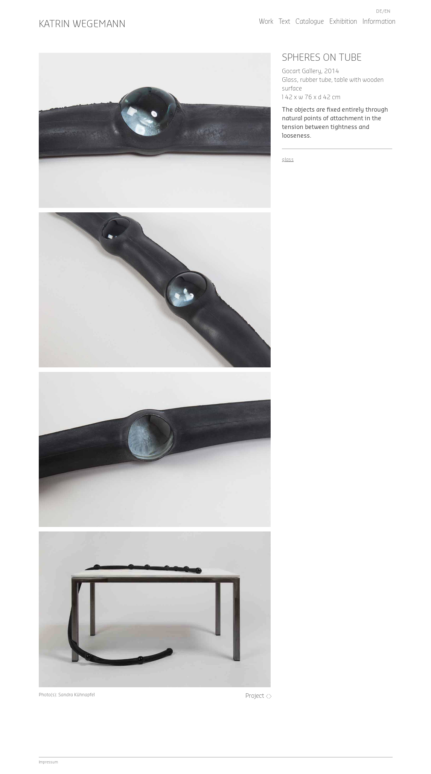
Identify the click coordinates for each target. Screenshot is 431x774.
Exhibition (343, 21)
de (379, 11)
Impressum (48, 762)
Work (266, 21)
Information (379, 21)
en (387, 11)
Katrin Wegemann (82, 24)
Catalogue (309, 21)
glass (288, 159)
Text (284, 21)
